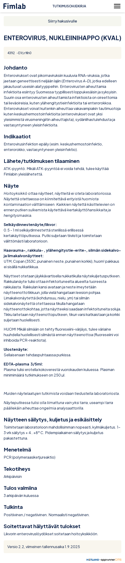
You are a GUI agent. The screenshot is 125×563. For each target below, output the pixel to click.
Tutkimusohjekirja (69, 6)
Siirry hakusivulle (62, 21)
